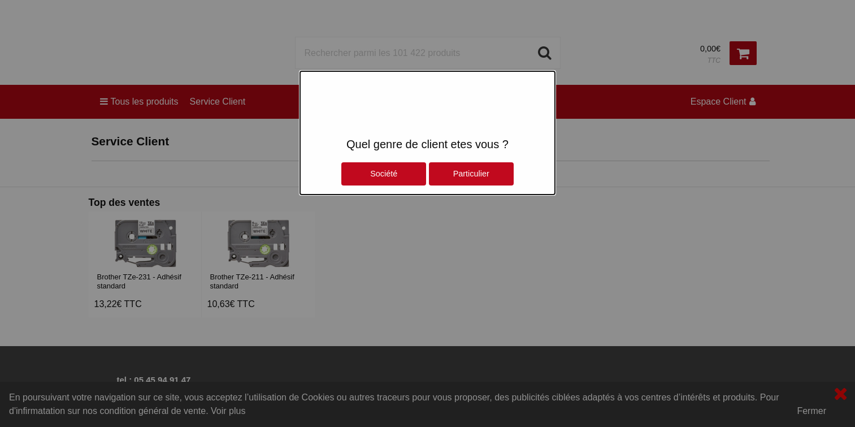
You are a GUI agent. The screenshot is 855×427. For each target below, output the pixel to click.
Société (383, 173)
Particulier (471, 173)
